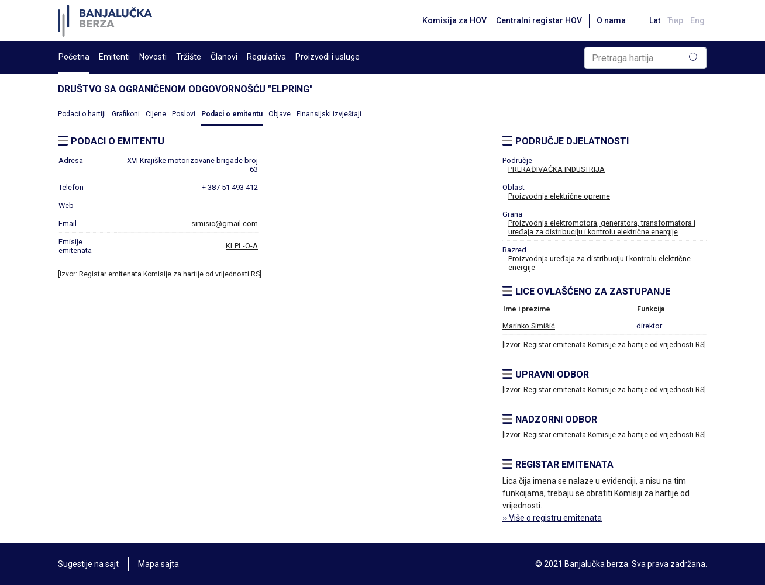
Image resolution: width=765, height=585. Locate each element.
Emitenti (114, 56)
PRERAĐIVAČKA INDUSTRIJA (556, 169)
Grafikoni (126, 114)
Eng (697, 20)
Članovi (224, 56)
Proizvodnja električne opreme (559, 196)
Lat (654, 20)
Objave (279, 114)
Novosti (153, 56)
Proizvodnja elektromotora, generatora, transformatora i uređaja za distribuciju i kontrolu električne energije (601, 227)
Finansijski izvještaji (329, 114)
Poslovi (183, 114)
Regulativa (266, 56)
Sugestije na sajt (88, 564)
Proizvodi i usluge (327, 56)
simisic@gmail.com (224, 223)
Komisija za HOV (454, 20)
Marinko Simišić (528, 325)
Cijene (156, 114)
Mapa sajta (158, 564)
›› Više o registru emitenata (552, 517)
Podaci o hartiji (82, 114)
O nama (611, 20)
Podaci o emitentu (232, 114)
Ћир (675, 20)
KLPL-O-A (242, 245)
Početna (73, 56)
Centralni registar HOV (539, 20)
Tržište (188, 56)
